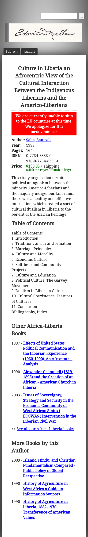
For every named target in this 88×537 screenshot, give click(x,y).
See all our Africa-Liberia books (45, 428)
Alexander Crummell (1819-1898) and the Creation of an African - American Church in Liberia (49, 379)
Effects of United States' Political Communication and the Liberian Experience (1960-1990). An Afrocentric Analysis (49, 354)
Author (29, 51)
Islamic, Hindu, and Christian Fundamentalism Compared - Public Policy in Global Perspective (49, 468)
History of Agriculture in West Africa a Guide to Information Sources (45, 489)
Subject (12, 51)
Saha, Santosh (38, 139)
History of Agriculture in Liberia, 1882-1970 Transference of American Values (46, 509)
